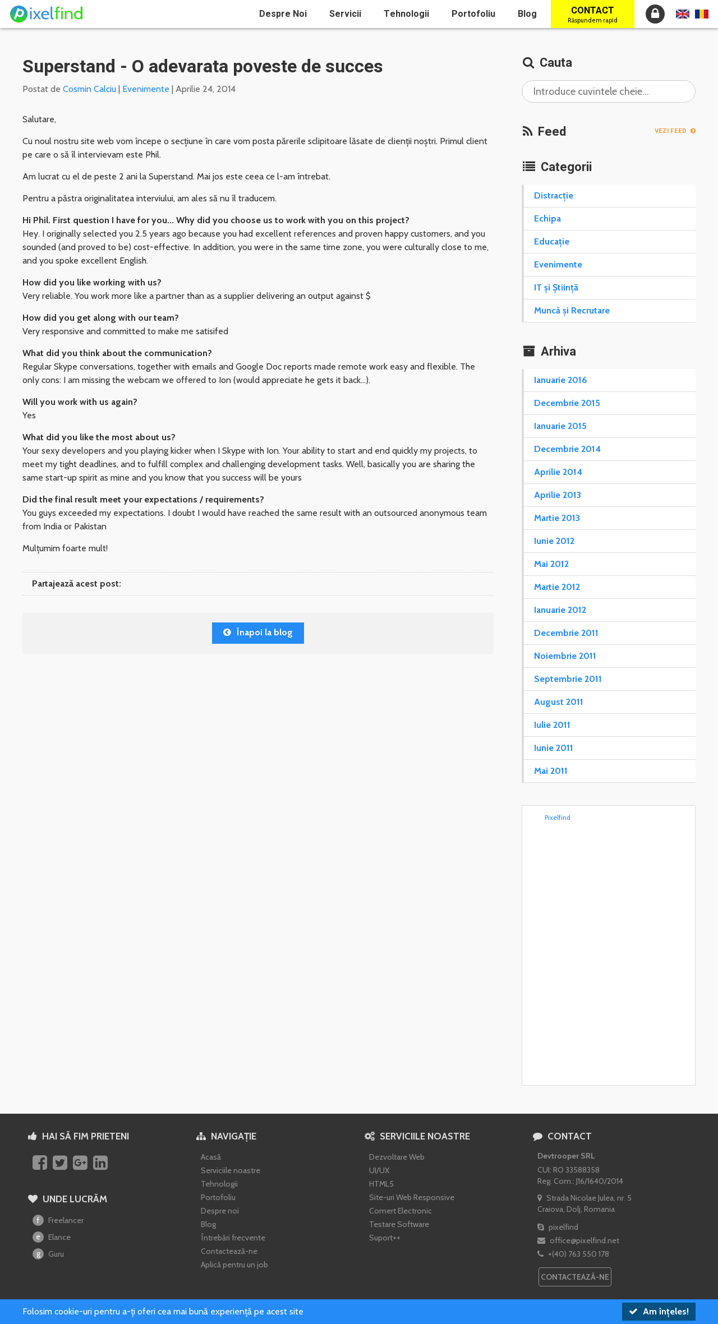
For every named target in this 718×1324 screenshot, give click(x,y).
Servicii (345, 14)
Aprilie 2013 (557, 495)
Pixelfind (557, 817)
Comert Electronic (400, 1211)
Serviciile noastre (230, 1170)
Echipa (547, 218)
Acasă (211, 1157)
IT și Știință (556, 287)
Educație (551, 241)
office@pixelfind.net (578, 1240)
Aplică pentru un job (234, 1265)
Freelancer (58, 1220)
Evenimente (145, 89)
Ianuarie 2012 (560, 610)
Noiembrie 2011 (565, 656)
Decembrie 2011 (566, 633)
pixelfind (557, 1227)
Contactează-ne (229, 1251)
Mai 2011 (551, 770)
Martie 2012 (557, 587)
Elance (52, 1237)
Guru (48, 1254)
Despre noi (283, 14)
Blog (527, 14)
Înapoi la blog (258, 632)
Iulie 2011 (552, 724)
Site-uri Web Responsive (411, 1197)
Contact (593, 14)
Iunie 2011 (553, 747)
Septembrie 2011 (568, 678)
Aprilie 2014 (558, 472)
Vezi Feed (675, 131)
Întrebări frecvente (233, 1238)
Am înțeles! (659, 1311)
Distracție (553, 195)
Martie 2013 (557, 518)
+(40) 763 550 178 (573, 1254)
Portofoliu (473, 14)
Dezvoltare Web (397, 1157)
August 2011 (558, 701)
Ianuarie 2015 (560, 426)
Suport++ (385, 1238)
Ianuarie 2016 (560, 380)
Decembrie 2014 (567, 449)
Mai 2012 (551, 564)
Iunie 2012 (554, 541)
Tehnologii (406, 14)
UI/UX (379, 1170)
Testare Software (399, 1224)
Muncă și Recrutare (572, 310)
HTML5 (381, 1184)
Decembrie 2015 (567, 403)
